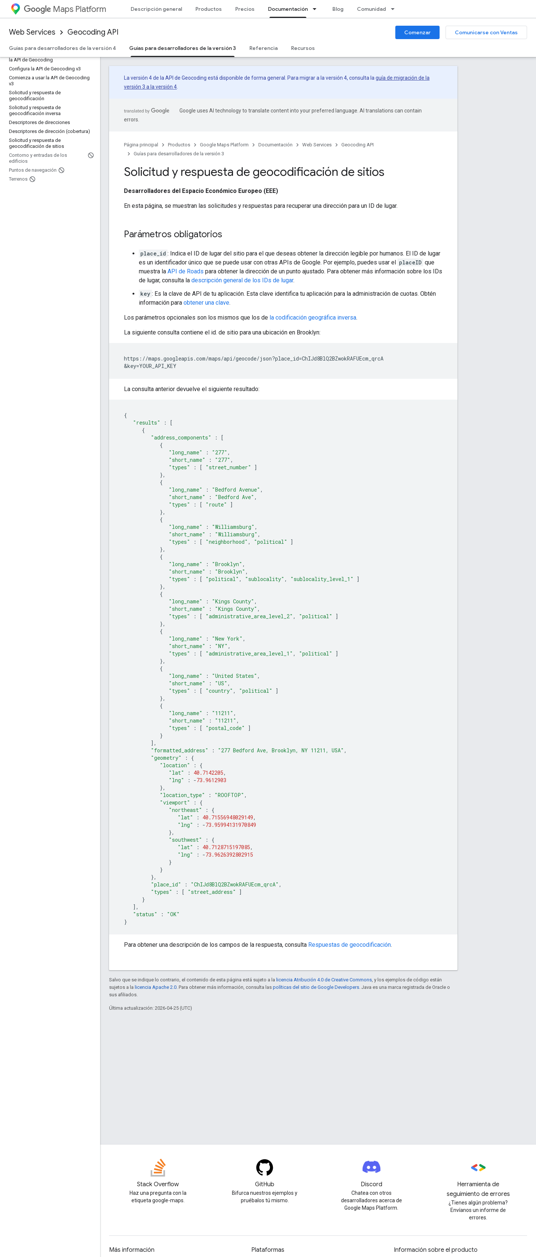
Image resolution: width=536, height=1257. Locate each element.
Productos (208, 9)
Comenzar (417, 32)
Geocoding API (92, 32)
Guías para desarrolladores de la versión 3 (179, 153)
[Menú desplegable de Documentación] (317, 9)
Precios (245, 9)
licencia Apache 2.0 (155, 987)
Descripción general (156, 9)
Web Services (32, 32)
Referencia (263, 48)
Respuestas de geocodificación (349, 944)
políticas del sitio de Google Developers (316, 987)
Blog (338, 9)
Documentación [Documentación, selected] (288, 9)
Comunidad (371, 9)
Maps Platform (65, 9)
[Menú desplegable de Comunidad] (395, 9)
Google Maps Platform (224, 144)
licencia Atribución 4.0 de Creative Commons (324, 980)
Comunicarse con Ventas (486, 32)
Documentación (275, 144)
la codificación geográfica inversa (312, 317)
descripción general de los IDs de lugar (242, 280)
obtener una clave (206, 302)
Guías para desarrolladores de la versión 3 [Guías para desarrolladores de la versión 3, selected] (182, 48)
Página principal (141, 144)
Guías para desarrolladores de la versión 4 (62, 48)
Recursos (303, 48)
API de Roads (186, 271)
